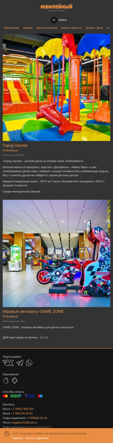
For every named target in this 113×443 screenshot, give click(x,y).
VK (8, 363)
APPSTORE (6, 380)
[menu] (56, 28)
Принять (17, 438)
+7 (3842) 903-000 (22, 408)
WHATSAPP (29, 363)
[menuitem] (11, 28)
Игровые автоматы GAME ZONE (33, 311)
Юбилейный (10, 150)
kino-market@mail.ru (39, 427)
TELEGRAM (19, 363)
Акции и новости (71, 27)
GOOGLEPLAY (15, 380)
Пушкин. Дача (94, 27)
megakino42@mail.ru (24, 422)
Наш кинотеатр (45, 27)
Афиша (27, 27)
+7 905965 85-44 (37, 418)
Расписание (11, 27)
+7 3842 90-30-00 (22, 413)
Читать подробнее (37, 438)
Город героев (15, 145)
